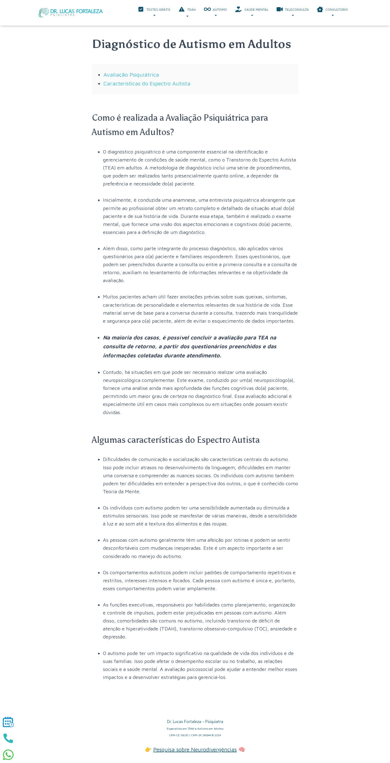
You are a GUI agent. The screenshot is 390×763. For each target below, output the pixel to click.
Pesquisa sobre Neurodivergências (195, 749)
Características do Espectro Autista (146, 83)
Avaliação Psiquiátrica (131, 74)
